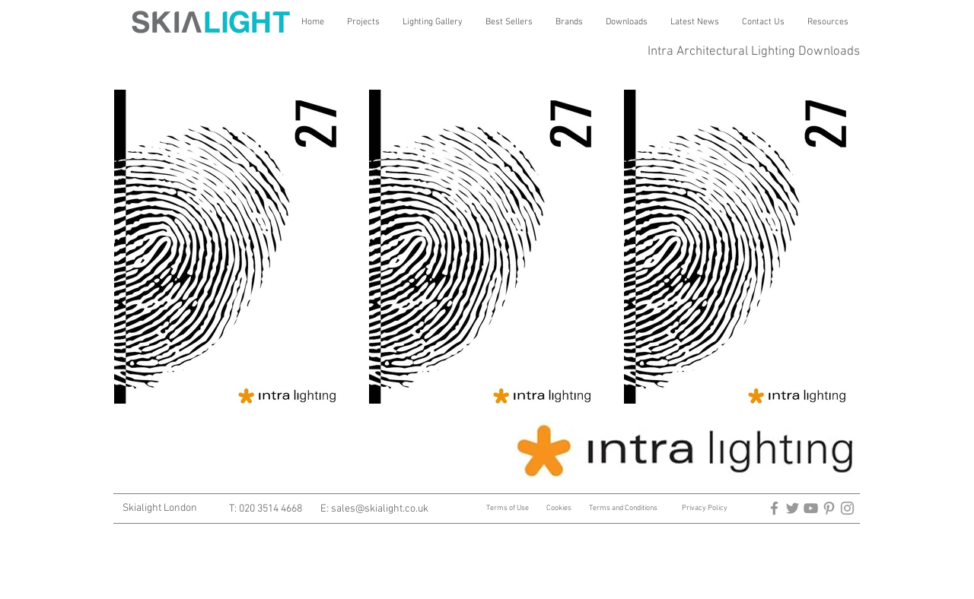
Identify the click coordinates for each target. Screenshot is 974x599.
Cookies (558, 508)
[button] (363, 22)
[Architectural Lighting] (811, 508)
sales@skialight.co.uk (379, 508)
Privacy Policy (704, 508)
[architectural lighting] (792, 508)
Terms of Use (508, 508)
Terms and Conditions (623, 508)
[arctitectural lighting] (774, 508)
